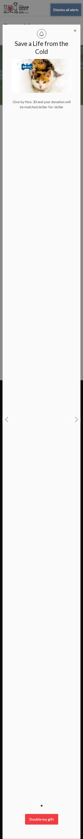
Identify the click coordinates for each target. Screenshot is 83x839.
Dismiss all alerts (66, 10)
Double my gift (41, 819)
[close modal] (75, 30)
